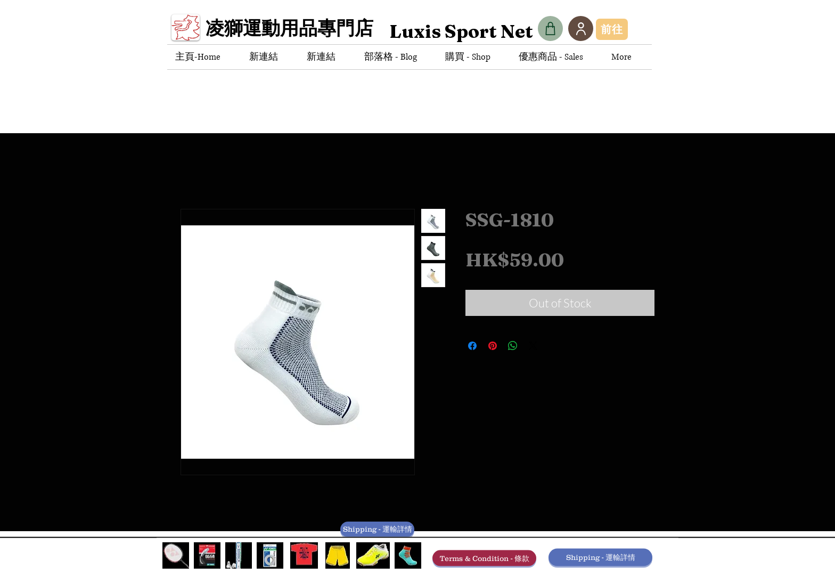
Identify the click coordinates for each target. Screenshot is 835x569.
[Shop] (550, 28)
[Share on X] (533, 345)
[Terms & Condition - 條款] (484, 558)
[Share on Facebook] (472, 345)
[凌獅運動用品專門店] (293, 31)
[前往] (612, 29)
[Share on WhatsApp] (512, 345)
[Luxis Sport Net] (461, 31)
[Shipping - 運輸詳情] (377, 529)
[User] (580, 28)
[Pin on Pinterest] (492, 345)
